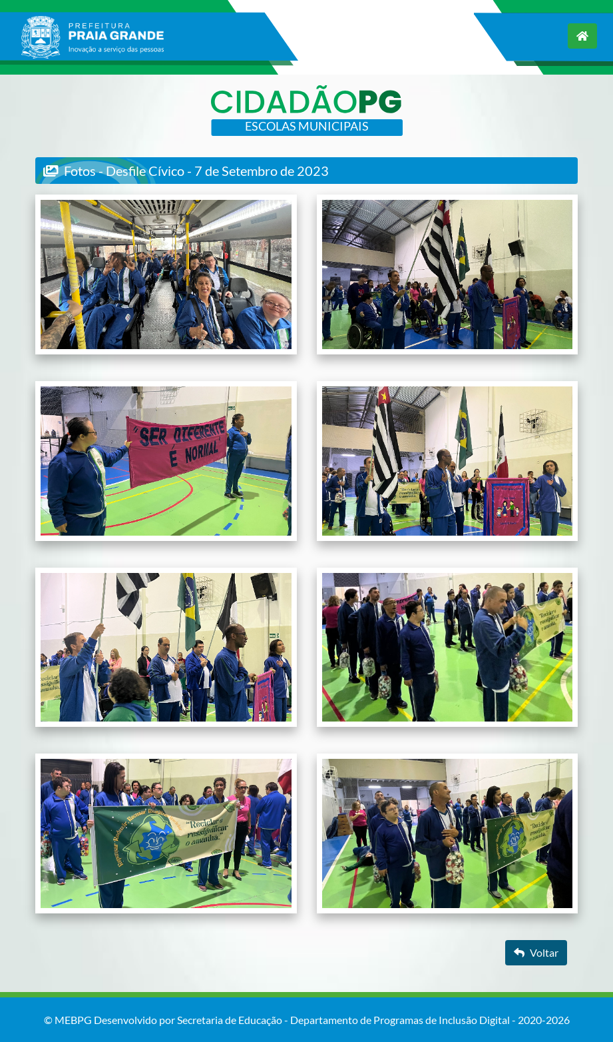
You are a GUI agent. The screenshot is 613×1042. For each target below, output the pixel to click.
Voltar (536, 952)
